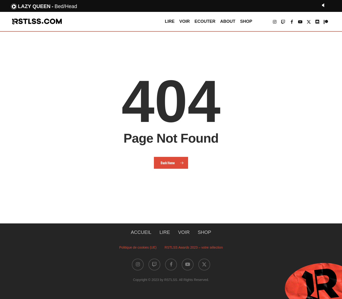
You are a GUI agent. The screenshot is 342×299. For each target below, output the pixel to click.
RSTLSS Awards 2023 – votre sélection (194, 247)
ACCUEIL (141, 232)
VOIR (184, 232)
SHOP (204, 232)
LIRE (164, 232)
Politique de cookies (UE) (138, 247)
